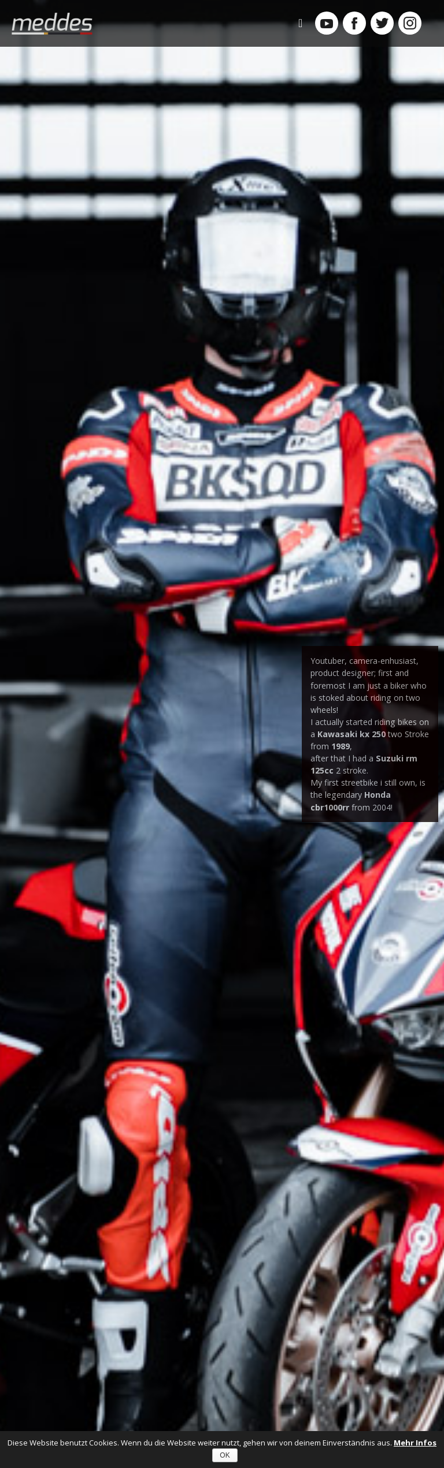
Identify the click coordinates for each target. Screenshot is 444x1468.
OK (225, 1455)
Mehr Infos (415, 1442)
